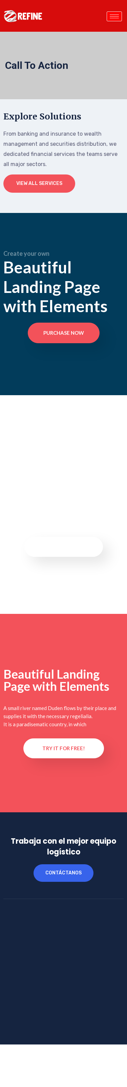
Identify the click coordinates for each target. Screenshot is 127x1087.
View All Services (39, 183)
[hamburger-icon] (114, 16)
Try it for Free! (63, 748)
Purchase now (63, 333)
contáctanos (63, 873)
